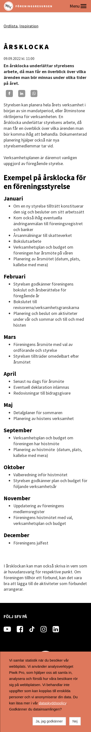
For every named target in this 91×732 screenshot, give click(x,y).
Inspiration (28, 25)
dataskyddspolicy (52, 703)
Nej (74, 721)
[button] (83, 6)
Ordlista (10, 25)
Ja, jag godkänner (49, 721)
